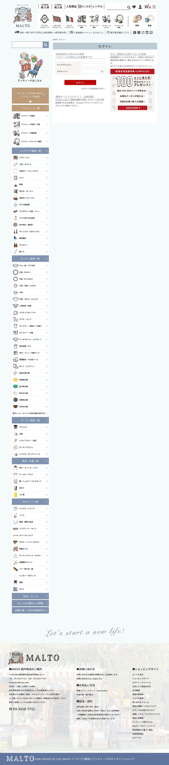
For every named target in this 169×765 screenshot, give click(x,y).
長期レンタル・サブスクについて (146, 714)
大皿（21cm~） (22, 272)
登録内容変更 (137, 694)
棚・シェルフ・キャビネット (27, 481)
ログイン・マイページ (141, 682)
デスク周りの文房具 (24, 218)
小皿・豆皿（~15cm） (25, 286)
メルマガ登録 (137, 698)
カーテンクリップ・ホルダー (27, 556)
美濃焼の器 (20, 380)
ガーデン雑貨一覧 (30, 420)
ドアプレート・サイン (24, 529)
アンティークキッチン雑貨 (27, 142)
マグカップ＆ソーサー (24, 313)
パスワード (62, 71)
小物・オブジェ (22, 164)
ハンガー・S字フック (24, 576)
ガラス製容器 (21, 205)
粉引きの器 (20, 393)
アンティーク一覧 (30, 108)
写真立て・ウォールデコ (25, 171)
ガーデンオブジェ (23, 447)
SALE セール (30, 596)
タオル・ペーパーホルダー (26, 542)
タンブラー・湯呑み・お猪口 (27, 326)
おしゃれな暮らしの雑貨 (30, 603)
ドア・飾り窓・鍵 (23, 569)
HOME (55, 39)
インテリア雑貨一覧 (30, 150)
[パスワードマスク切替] (101, 71)
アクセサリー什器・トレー (26, 211)
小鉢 (18, 292)
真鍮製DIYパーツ (22, 562)
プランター (20, 427)
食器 (150, 20)
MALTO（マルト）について (143, 726)
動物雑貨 (19, 238)
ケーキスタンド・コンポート (27, 339)
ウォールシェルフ (23, 535)
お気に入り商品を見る (141, 686)
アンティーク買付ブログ (142, 722)
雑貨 (137, 20)
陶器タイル (20, 549)
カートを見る (137, 674)
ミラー (18, 178)
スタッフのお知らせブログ (143, 710)
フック (18, 515)
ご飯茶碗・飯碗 (22, 306)
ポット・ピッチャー (24, 366)
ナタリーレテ (21, 158)
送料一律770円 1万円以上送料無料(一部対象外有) (41, 32)
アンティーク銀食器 (24, 133)
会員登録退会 (137, 733)
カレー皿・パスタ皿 (24, 265)
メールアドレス (64, 64)
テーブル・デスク (23, 475)
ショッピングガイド (140, 678)
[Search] (117, 8)
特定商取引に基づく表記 (142, 730)
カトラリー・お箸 (23, 333)
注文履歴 (136, 690)
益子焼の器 (20, 386)
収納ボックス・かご (24, 198)
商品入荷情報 (137, 718)
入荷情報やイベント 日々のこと (87, 32)
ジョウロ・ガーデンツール (26, 454)
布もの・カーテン (23, 191)
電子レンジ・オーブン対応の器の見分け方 (29, 413)
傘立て (18, 488)
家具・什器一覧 (30, 461)
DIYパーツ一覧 (30, 501)
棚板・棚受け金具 (23, 522)
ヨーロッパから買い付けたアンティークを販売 (30, 95)
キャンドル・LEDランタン (26, 231)
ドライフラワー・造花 (24, 441)
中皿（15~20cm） (23, 279)
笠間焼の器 (20, 400)
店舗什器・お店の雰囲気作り (30, 610)
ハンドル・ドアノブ (24, 509)
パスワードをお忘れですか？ (93, 88)
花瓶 (18, 434)
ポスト (18, 589)
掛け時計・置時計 (23, 225)
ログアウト (137, 737)
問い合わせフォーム (140, 702)
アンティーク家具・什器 (26, 124)
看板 (18, 582)
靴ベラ (18, 252)
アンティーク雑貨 (24, 116)
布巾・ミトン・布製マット (26, 353)
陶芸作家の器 (21, 373)
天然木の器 (20, 407)
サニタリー (20, 245)
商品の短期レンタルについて (144, 706)
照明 (18, 184)
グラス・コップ (22, 319)
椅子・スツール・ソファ (25, 468)
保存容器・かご (22, 346)
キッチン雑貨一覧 (30, 258)
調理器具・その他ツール (25, 360)
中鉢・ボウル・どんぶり (25, 299)
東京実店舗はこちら (119, 32)
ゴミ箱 (18, 495)
